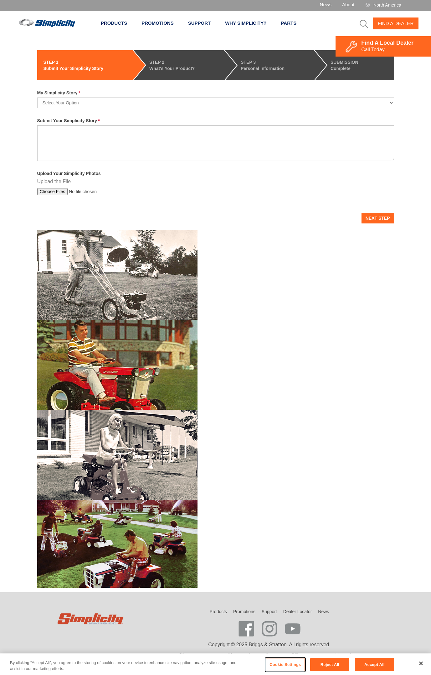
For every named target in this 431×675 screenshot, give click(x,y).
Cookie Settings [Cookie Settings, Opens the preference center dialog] (285, 664)
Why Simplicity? (249, 23)
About (348, 4)
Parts (288, 23)
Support (203, 23)
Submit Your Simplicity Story (67, 120)
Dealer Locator (297, 611)
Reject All (330, 664)
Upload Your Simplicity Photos (69, 173)
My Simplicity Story (57, 92)
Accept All (374, 664)
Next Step (378, 218)
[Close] (421, 663)
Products (117, 23)
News (326, 4)
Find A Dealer (396, 23)
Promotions (161, 23)
